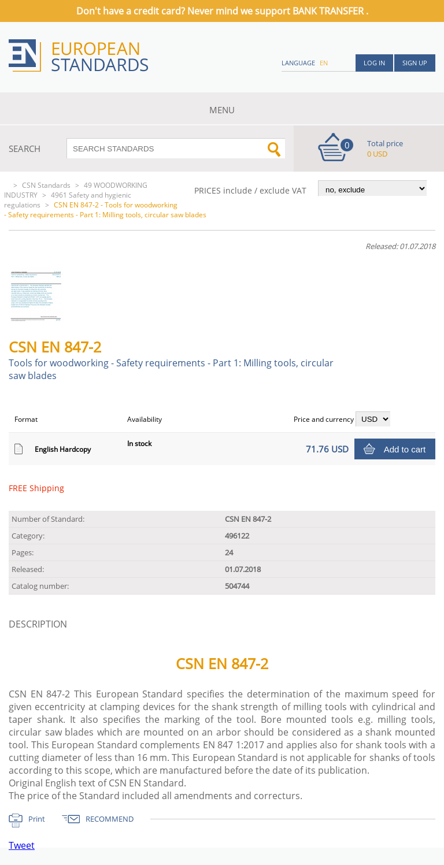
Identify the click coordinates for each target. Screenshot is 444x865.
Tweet (22, 845)
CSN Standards (46, 185)
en (324, 62)
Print (36, 819)
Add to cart (405, 449)
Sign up (414, 62)
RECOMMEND (110, 819)
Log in (374, 62)
